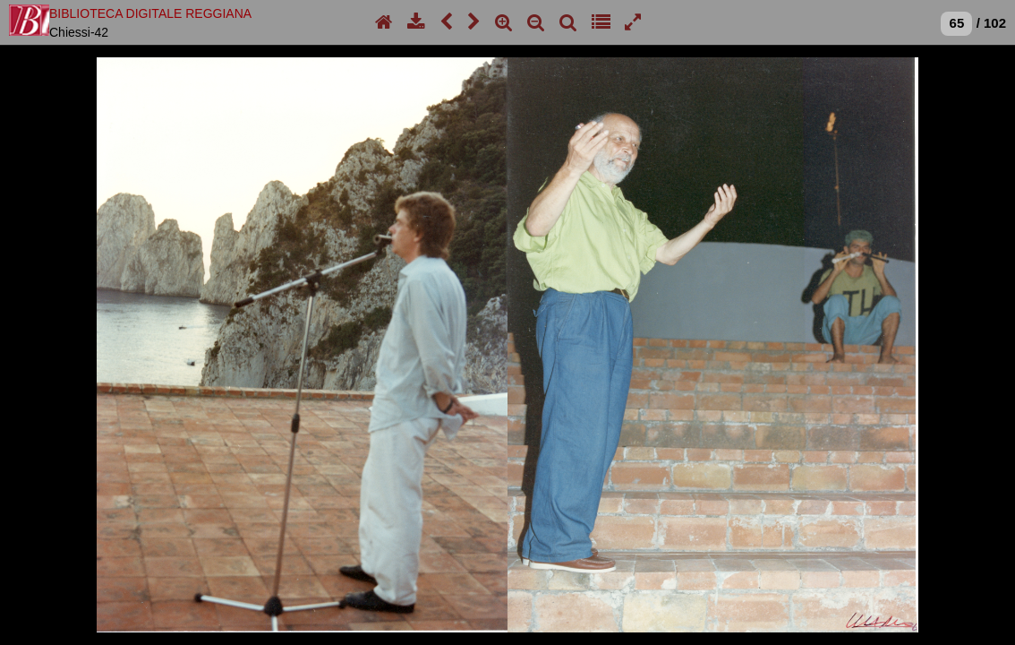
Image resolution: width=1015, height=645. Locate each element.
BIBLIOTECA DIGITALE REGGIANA (150, 13)
